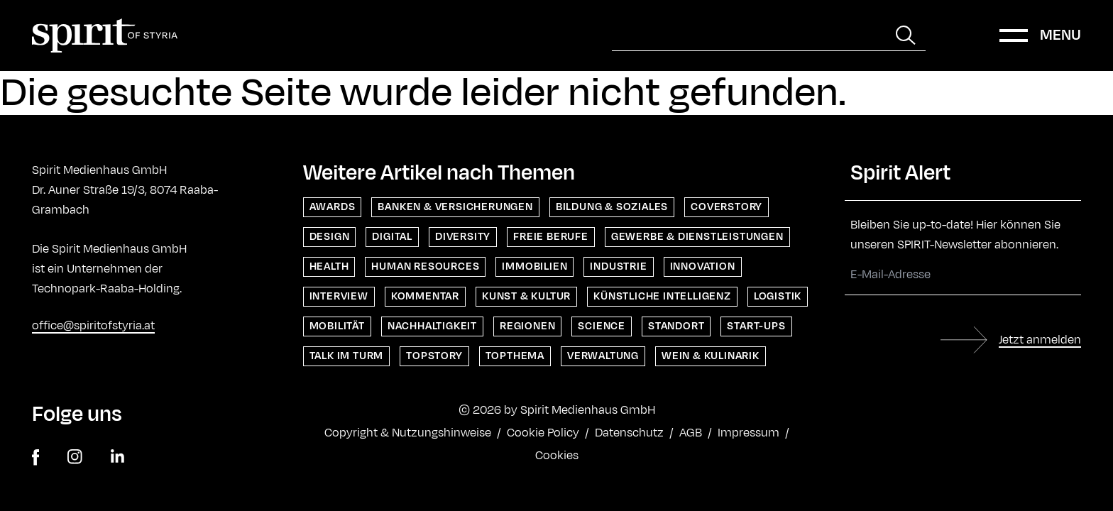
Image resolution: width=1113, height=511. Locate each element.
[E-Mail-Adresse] (963, 275)
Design (329, 236)
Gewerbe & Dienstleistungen (697, 236)
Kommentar (425, 296)
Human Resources (425, 266)
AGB (690, 432)
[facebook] (35, 457)
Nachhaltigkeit (432, 326)
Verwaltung (603, 355)
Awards (332, 206)
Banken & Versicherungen (455, 206)
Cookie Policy (543, 432)
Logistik (777, 296)
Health (329, 266)
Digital (392, 236)
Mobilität (337, 326)
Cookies (557, 455)
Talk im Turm (346, 355)
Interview (338, 296)
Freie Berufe (550, 236)
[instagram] (74, 457)
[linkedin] (117, 457)
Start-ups (756, 326)
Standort (676, 326)
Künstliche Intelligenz (662, 296)
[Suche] (749, 35)
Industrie (618, 266)
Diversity (462, 236)
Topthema (515, 355)
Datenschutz (629, 432)
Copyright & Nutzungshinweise (407, 432)
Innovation (702, 266)
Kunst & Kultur (526, 296)
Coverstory (726, 206)
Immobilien (534, 266)
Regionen (527, 326)
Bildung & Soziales (612, 206)
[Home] (104, 35)
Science (601, 326)
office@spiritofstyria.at (93, 325)
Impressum (748, 432)
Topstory (434, 355)
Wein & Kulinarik (711, 355)
